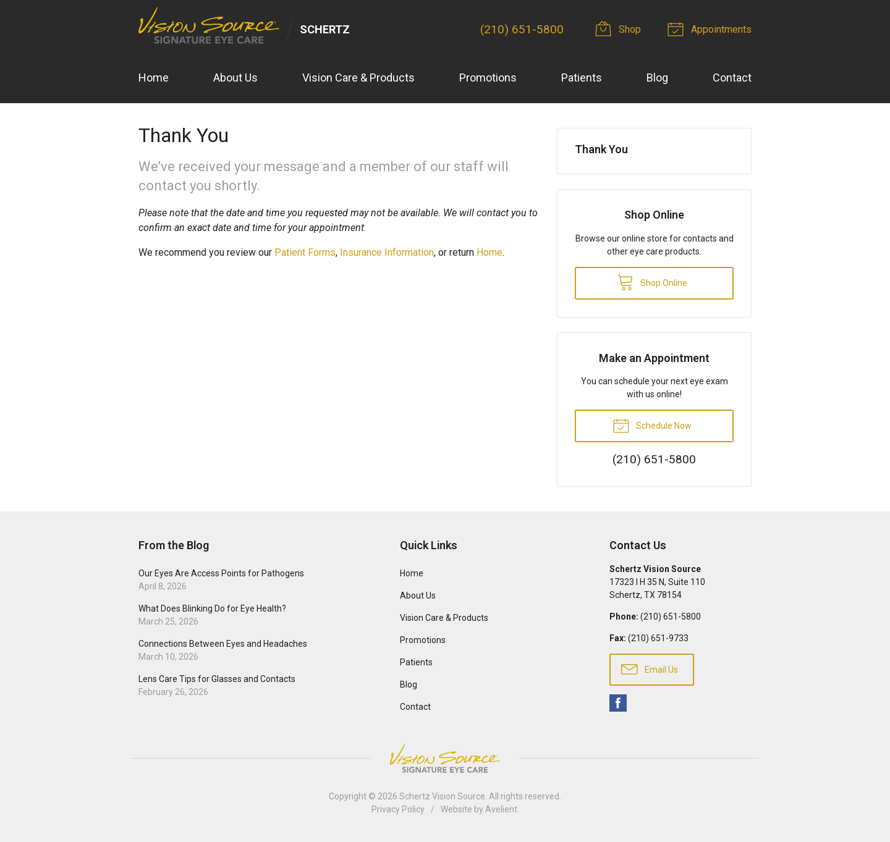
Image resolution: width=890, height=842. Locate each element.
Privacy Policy (398, 809)
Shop (621, 28)
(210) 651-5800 (522, 29)
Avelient (501, 809)
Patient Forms (305, 252)
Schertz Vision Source (442, 796)
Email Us (649, 668)
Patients (581, 77)
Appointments (711, 28)
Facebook (618, 703)
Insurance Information (387, 252)
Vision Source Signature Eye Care (445, 758)
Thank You (601, 149)
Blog (657, 77)
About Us (235, 77)
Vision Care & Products (358, 77)
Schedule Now (652, 425)
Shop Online (652, 281)
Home (153, 77)
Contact (732, 77)
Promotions (488, 77)
